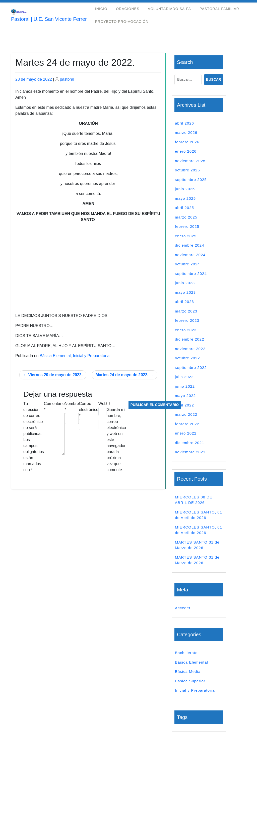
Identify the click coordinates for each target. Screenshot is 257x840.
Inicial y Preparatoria (91, 356)
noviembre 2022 (190, 349)
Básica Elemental (55, 356)
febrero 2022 (187, 424)
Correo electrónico (88, 409)
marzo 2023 (186, 311)
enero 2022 (186, 433)
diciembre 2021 (189, 443)
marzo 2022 (186, 414)
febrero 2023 (187, 320)
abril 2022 (184, 405)
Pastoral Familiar (219, 9)
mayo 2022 (185, 395)
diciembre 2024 (189, 245)
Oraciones (127, 9)
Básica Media (188, 671)
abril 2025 (184, 207)
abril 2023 (184, 301)
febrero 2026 (187, 142)
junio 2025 (185, 189)
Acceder (182, 608)
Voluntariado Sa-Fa (169, 9)
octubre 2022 (187, 358)
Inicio (101, 9)
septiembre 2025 (191, 179)
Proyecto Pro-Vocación (122, 22)
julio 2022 (184, 377)
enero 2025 (186, 236)
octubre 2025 (187, 170)
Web (102, 403)
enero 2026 (186, 151)
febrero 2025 (187, 226)
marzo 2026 (186, 132)
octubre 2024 (187, 264)
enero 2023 (186, 330)
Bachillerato (186, 653)
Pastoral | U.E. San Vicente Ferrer (49, 19)
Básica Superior (190, 681)
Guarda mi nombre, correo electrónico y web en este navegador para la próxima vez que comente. (116, 439)
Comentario (54, 406)
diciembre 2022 (189, 339)
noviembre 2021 (190, 452)
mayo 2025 (185, 198)
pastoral (67, 79)
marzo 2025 (186, 217)
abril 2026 (184, 123)
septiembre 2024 (191, 273)
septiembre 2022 (191, 367)
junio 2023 (185, 283)
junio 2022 (185, 386)
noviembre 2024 (190, 255)
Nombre (72, 406)
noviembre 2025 (190, 161)
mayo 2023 (185, 292)
